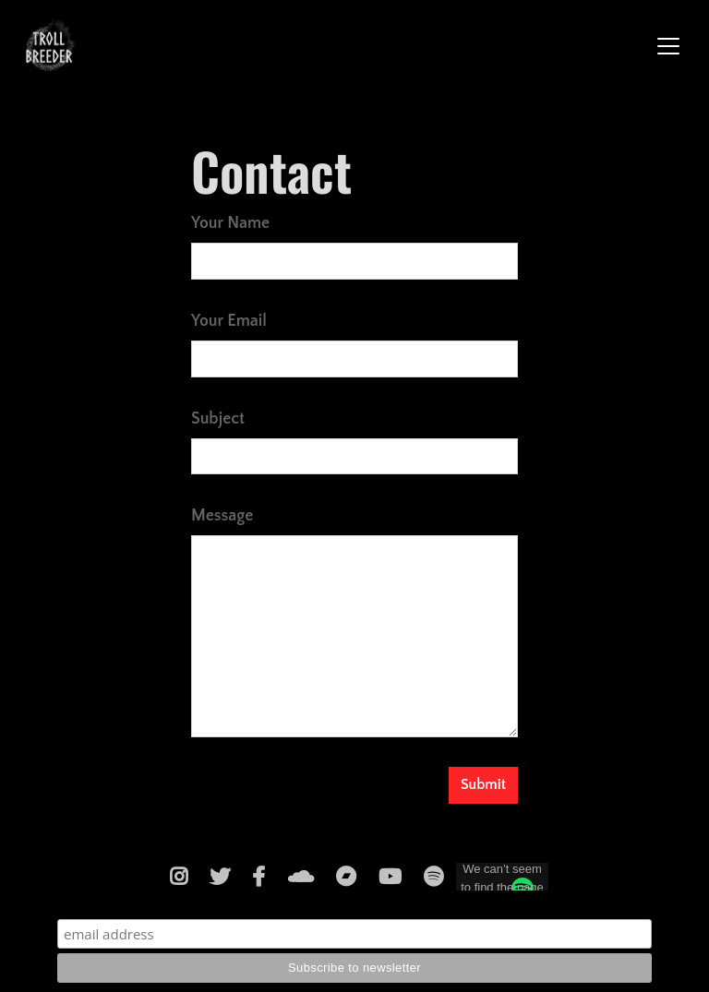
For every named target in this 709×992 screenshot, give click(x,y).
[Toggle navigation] (668, 46)
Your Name (230, 223)
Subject (218, 419)
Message (222, 516)
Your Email (229, 321)
